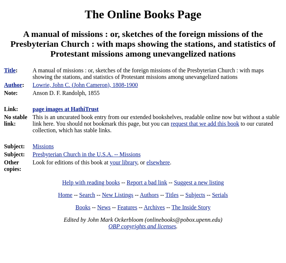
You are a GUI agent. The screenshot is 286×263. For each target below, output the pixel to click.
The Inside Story (191, 207)
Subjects (195, 195)
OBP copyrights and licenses (142, 226)
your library (123, 162)
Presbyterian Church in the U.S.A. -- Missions (87, 154)
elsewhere (158, 162)
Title (10, 70)
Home (65, 195)
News (103, 207)
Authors (149, 195)
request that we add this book (205, 124)
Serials (220, 195)
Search (87, 195)
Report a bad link (147, 182)
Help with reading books (91, 182)
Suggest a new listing (199, 182)
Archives (154, 207)
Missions (43, 146)
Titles (171, 195)
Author (13, 85)
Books (82, 207)
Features (127, 207)
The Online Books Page (142, 14)
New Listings (117, 195)
